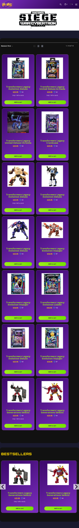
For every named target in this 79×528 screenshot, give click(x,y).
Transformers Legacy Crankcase (14, 141)
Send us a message (13, 466)
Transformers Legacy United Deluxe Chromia (65, 89)
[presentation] (3, 379)
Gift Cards (9, 510)
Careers (8, 505)
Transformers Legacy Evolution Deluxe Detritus (39, 142)
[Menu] (76, 4)
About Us (9, 489)
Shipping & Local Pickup (17, 500)
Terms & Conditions (14, 483)
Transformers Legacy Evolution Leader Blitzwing (14, 250)
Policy (7, 472)
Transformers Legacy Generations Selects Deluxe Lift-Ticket (58, 387)
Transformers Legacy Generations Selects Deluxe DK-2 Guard (20, 387)
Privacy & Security (14, 478)
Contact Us (10, 494)
